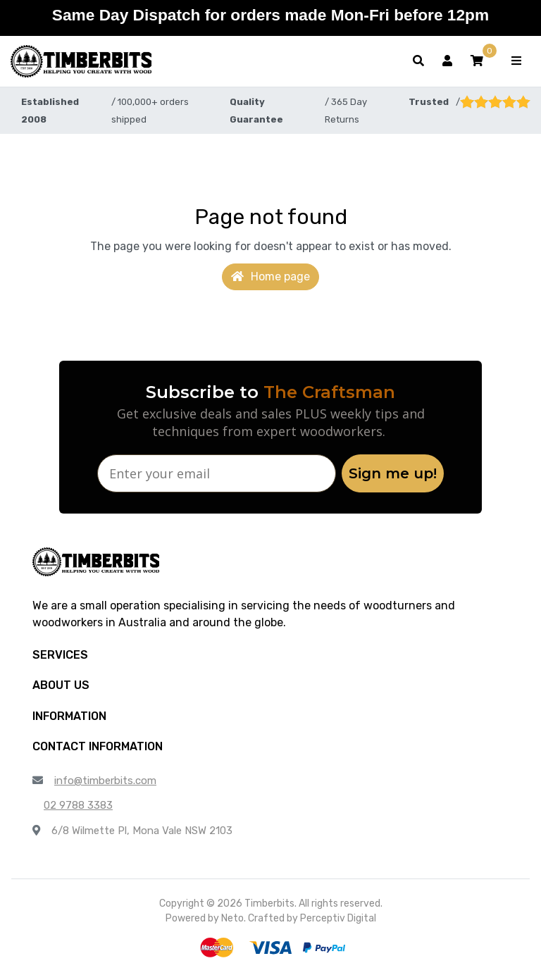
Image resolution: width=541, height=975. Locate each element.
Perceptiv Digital (338, 918)
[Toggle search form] (418, 61)
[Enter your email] (216, 473)
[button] (476, 61)
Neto (232, 918)
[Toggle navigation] (516, 61)
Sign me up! (393, 473)
